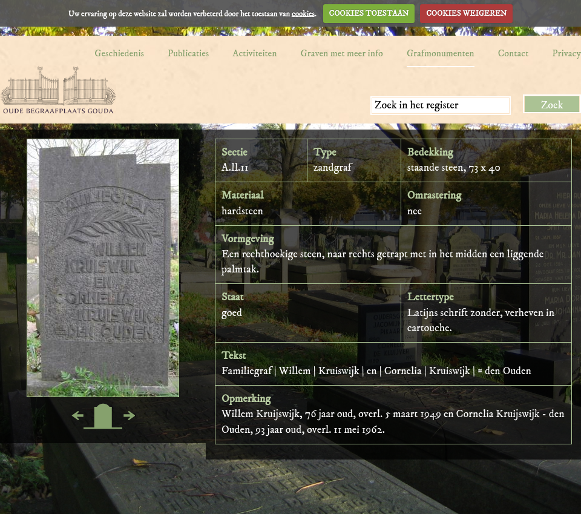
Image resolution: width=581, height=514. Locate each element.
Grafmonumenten (440, 53)
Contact (513, 53)
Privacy (566, 53)
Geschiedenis (119, 53)
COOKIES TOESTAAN (369, 13)
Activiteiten (254, 53)
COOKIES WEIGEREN (466, 13)
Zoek (552, 105)
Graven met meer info (342, 53)
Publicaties (188, 53)
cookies (303, 13)
